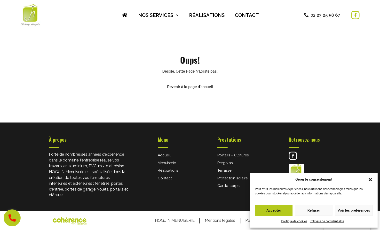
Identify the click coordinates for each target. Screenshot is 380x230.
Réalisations (207, 15)
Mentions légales (220, 220)
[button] (370, 179)
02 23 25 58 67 (325, 15)
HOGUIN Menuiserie (175, 220)
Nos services (158, 15)
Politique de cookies (294, 221)
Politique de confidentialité (327, 221)
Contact (247, 15)
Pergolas (225, 163)
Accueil (164, 155)
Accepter (273, 210)
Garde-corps (228, 186)
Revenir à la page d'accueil (190, 86)
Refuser (313, 210)
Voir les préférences (354, 210)
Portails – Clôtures (233, 155)
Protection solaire (232, 178)
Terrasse (224, 170)
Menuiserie (167, 163)
